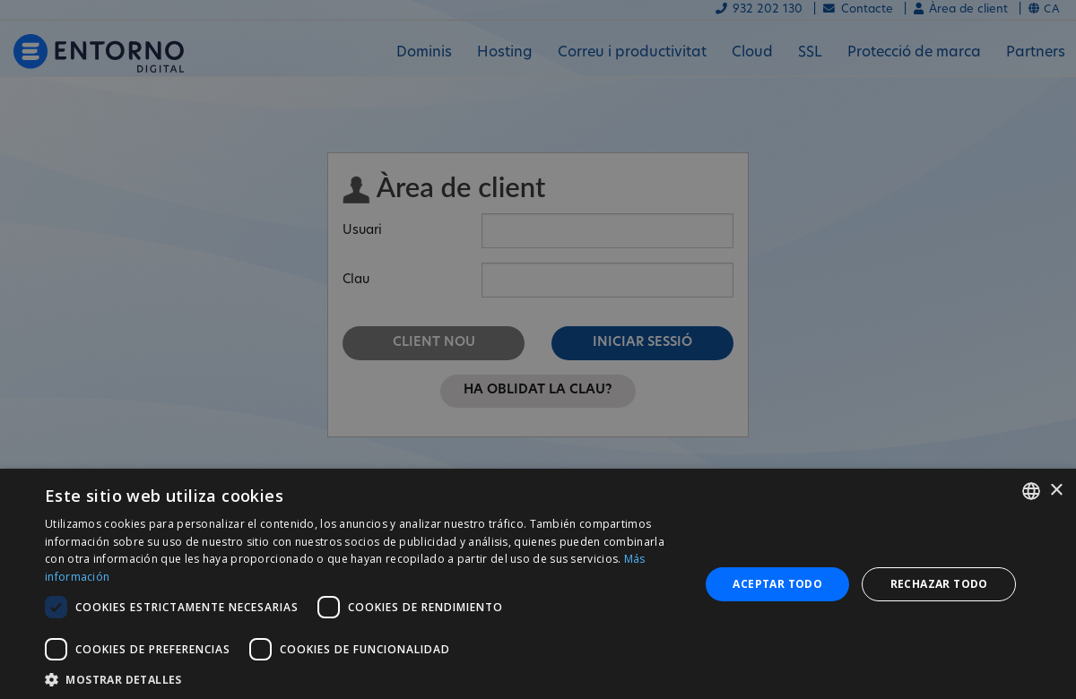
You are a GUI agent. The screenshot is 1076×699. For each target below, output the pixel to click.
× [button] (1056, 490)
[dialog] (538, 584)
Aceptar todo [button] (777, 583)
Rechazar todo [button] (939, 583)
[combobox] (1031, 491)
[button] (363, 678)
